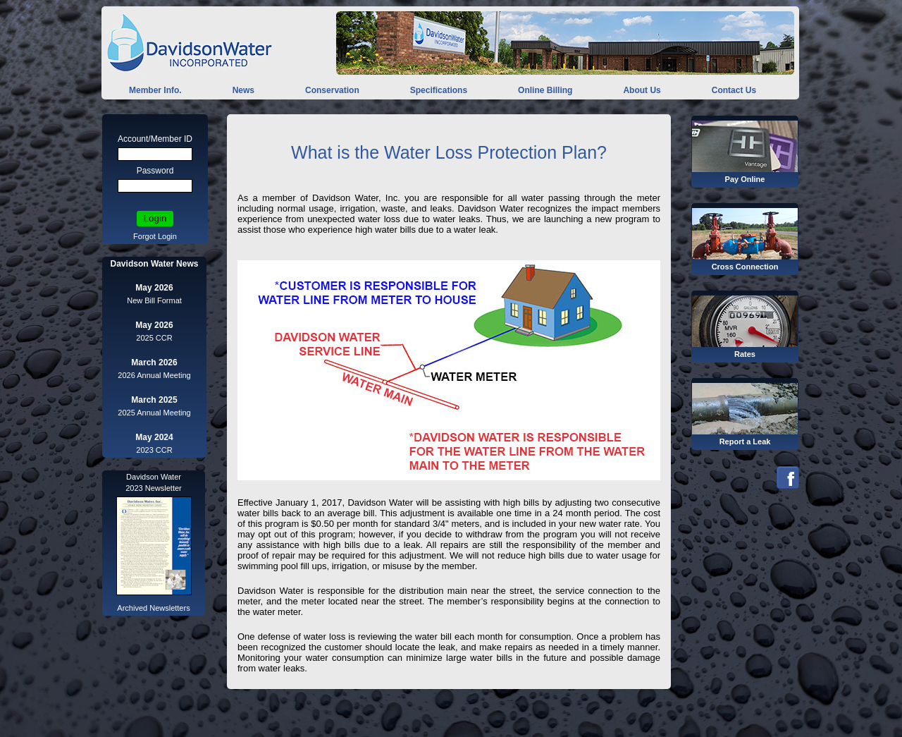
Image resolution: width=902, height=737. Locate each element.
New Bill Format (154, 300)
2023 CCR (154, 450)
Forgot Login (155, 236)
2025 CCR (154, 338)
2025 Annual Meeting (154, 412)
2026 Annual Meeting (154, 375)
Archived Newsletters (153, 608)
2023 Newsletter (153, 488)
